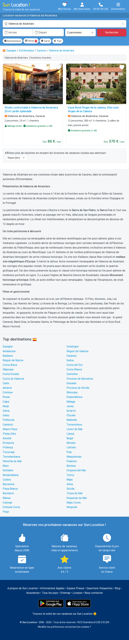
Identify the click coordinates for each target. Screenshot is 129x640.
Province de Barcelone (80, 378)
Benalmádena (10, 475)
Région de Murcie (13, 360)
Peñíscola (8, 419)
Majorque (8, 369)
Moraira (71, 442)
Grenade (71, 383)
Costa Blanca (74, 369)
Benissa (71, 465)
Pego (6, 511)
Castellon (72, 374)
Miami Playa (10, 429)
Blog (117, 588)
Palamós (72, 461)
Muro (6, 465)
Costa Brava (10, 364)
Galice (70, 360)
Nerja (6, 406)
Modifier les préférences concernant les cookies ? (64, 626)
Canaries (72, 355)
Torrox (70, 475)
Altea (70, 484)
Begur (70, 438)
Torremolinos (74, 424)
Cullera (7, 479)
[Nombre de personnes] (80, 32)
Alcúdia (7, 438)
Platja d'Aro (9, 433)
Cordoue (8, 392)
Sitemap (65, 592)
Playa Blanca (10, 488)
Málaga (71, 401)
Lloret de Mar (75, 429)
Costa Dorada (11, 374)
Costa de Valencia (13, 378)
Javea (70, 406)
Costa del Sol (74, 364)
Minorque (72, 392)
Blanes (7, 498)
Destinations (12, 41)
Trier (58, 41)
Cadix (6, 383)
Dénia (6, 410)
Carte (45, 41)
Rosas (6, 397)
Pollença (8, 447)
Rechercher (111, 32)
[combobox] (64, 24)
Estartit (71, 410)
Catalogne (73, 346)
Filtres (31, 41)
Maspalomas (74, 456)
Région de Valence (78, 351)
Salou (6, 415)
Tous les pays (50, 592)
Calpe (6, 401)
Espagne (8, 346)
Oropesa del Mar (76, 470)
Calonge (7, 502)
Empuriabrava (74, 397)
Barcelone (8, 484)
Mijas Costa (73, 502)
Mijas (70, 479)
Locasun (77, 592)
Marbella (72, 419)
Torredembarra (11, 456)
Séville (71, 488)
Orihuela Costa (11, 507)
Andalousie (9, 351)
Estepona (8, 442)
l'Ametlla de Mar (12, 461)
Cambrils (8, 424)
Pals (69, 452)
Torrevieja (8, 452)
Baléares (8, 355)
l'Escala (71, 415)
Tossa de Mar (75, 493)
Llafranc (71, 447)
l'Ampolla (72, 507)
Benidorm (8, 493)
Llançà (70, 433)
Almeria (7, 387)
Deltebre (8, 470)
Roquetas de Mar (77, 498)
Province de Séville (78, 387)
